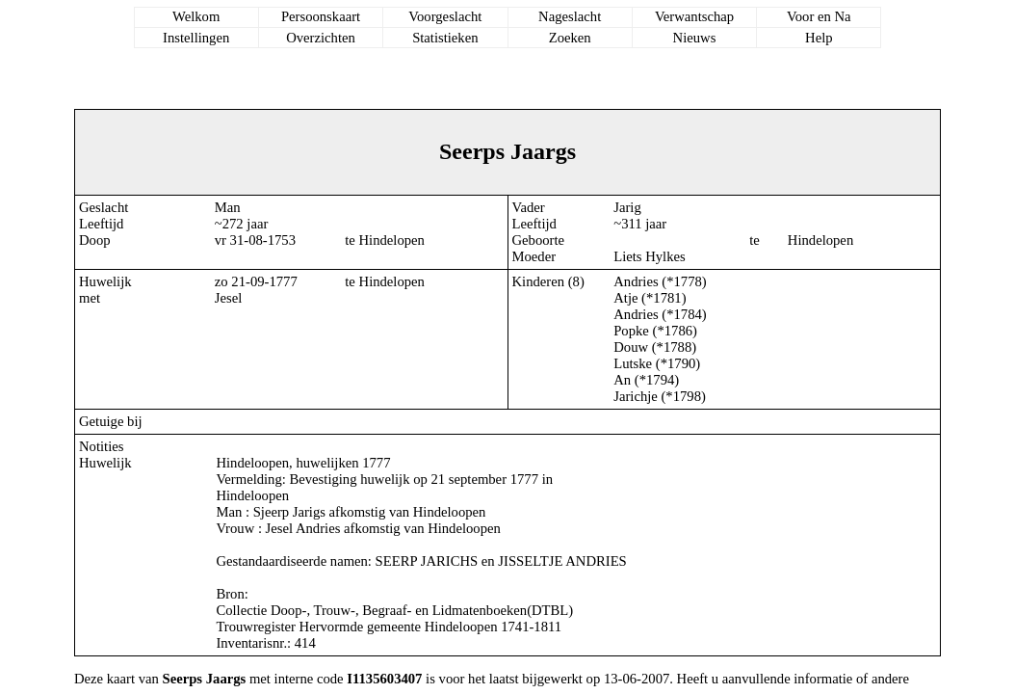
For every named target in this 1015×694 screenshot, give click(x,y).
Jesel (229, 298)
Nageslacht (569, 16)
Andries (635, 281)
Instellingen (196, 37)
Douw (630, 347)
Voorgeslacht (444, 16)
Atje (625, 298)
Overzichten (320, 37)
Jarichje (635, 396)
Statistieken (445, 37)
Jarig (627, 207)
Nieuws (694, 37)
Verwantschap (694, 16)
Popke (631, 330)
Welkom (196, 16)
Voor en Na (818, 16)
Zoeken (570, 37)
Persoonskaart (320, 16)
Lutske (632, 363)
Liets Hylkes (649, 256)
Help (819, 37)
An (622, 379)
